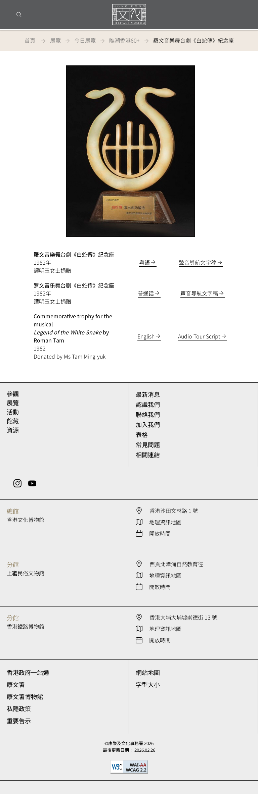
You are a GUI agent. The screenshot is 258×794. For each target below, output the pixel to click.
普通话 (146, 293)
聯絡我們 (148, 415)
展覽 (55, 40)
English (146, 336)
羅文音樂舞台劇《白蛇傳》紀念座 (193, 40)
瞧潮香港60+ (124, 40)
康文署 (16, 685)
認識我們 (148, 405)
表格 (142, 435)
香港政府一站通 (28, 673)
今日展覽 (85, 40)
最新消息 (148, 394)
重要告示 (19, 721)
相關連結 (148, 455)
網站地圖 (148, 673)
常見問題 (148, 445)
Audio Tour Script (199, 336)
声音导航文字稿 (199, 293)
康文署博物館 (25, 697)
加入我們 (148, 425)
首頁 (30, 40)
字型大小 (148, 685)
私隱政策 (19, 709)
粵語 (144, 262)
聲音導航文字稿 (197, 262)
